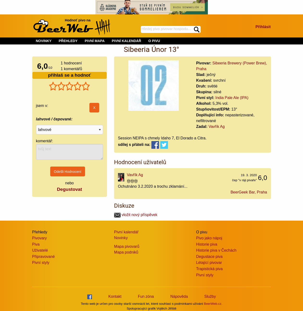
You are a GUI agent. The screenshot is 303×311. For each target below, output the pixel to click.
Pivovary (39, 238)
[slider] (69, 86)
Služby (210, 296)
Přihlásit (263, 27)
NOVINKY (44, 41)
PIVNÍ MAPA (95, 41)
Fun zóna (146, 296)
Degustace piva (209, 257)
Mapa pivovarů (126, 246)
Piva (36, 244)
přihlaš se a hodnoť (69, 75)
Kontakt (114, 296)
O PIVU (154, 41)
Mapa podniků (126, 252)
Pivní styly (40, 263)
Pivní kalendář (126, 232)
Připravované (43, 257)
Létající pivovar (209, 263)
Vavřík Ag (217, 126)
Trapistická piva (209, 269)
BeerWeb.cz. (213, 303)
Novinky (121, 238)
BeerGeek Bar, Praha (248, 192)
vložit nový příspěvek (135, 215)
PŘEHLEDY (68, 41)
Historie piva (206, 244)
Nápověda (179, 296)
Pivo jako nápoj (209, 238)
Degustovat (69, 189)
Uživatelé (40, 250)
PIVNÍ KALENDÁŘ (126, 41)
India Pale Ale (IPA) (231, 98)
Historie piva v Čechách (216, 250)
